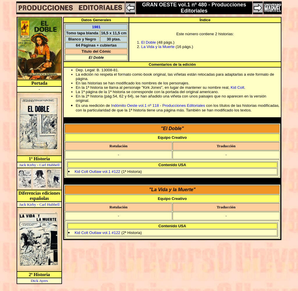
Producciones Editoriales (183, 105)
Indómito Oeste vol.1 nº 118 (135, 105)
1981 (96, 27)
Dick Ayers (39, 280)
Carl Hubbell (49, 165)
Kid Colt (237, 87)
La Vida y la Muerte (158, 47)
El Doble (148, 42)
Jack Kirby (27, 165)
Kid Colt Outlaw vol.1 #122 (97, 171)
